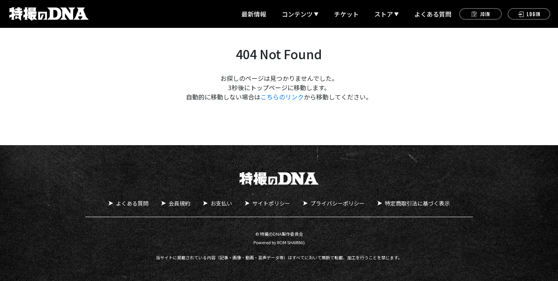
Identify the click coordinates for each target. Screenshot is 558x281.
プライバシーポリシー (337, 203)
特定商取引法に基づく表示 (417, 203)
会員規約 (179, 203)
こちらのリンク (282, 96)
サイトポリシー (271, 203)
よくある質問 (432, 14)
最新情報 (253, 14)
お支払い (221, 203)
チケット (346, 14)
